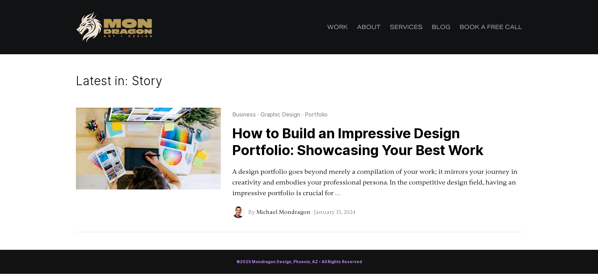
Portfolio (316, 114)
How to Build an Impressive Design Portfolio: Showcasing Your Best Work (358, 142)
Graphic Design (280, 114)
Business (244, 114)
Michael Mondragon (283, 212)
